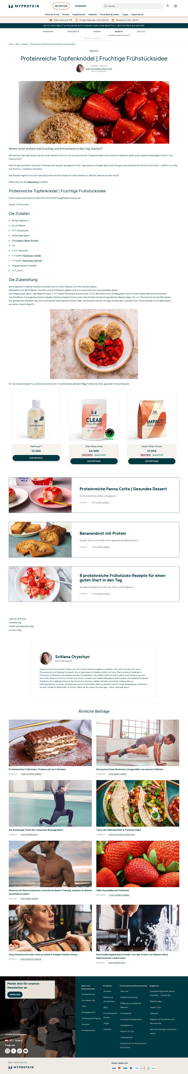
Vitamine (92, 15)
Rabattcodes (156, 1001)
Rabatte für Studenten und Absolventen (162, 1021)
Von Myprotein (29, 834)
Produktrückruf (88, 1030)
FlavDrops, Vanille (32, 255)
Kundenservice (88, 994)
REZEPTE (94, 51)
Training (97, 32)
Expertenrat (137, 15)
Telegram (154, 1013)
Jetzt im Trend (52, 15)
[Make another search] (94, 38)
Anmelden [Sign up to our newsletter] (15, 994)
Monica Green (103, 594)
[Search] (105, 6)
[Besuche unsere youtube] (25, 1050)
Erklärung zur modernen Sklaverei (130, 1005)
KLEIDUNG (80, 7)
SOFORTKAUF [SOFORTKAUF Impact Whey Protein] (152, 461)
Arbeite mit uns (127, 1031)
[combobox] (132, 6)
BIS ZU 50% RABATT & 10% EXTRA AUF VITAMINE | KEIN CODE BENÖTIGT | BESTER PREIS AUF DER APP (94, 25)
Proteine (107, 991)
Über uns (124, 991)
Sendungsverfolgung (91, 1018)
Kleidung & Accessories (109, 999)
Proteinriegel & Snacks (110, 1015)
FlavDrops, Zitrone (32, 260)
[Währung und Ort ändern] (37, 1040)
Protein (65, 15)
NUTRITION (61, 7)
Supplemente (78, 15)
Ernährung (48, 32)
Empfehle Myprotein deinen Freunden (162, 993)
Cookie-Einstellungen (16, 1034)
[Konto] (168, 6)
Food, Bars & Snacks (109, 15)
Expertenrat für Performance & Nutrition (133, 1045)
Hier (84, 383)
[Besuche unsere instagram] (7, 1050)
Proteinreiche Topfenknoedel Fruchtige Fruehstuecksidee (52, 44)
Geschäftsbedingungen (131, 1019)
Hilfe (84, 1006)
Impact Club (155, 1007)
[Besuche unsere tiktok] (19, 1050)
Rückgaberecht (88, 1012)
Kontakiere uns (88, 1000)
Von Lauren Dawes (31, 774)
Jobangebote (126, 1037)
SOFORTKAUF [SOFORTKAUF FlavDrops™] (36, 458)
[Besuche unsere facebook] (13, 1050)
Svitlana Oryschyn (72, 656)
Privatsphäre (125, 1013)
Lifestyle (141, 32)
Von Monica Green (30, 959)
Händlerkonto (126, 1025)
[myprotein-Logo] (24, 6)
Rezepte (119, 32)
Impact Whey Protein (27, 240)
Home (11, 44)
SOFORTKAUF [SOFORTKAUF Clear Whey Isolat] (94, 461)
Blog (17, 44)
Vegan (125, 15)
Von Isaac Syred (118, 774)
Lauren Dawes (102, 503)
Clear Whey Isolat (94, 446)
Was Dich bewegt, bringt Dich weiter (163, 1031)
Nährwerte (33, 182)
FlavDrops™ (36, 446)
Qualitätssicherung (128, 997)
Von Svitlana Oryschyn (99, 69)
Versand (85, 1024)
